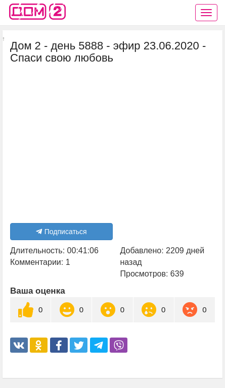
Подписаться (61, 232)
